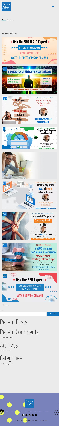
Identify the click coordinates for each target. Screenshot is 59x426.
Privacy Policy (38, 411)
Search (2, 311)
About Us (28, 411)
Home (4, 20)
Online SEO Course (16, 411)
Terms (47, 411)
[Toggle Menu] (53, 6)
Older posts (5, 305)
